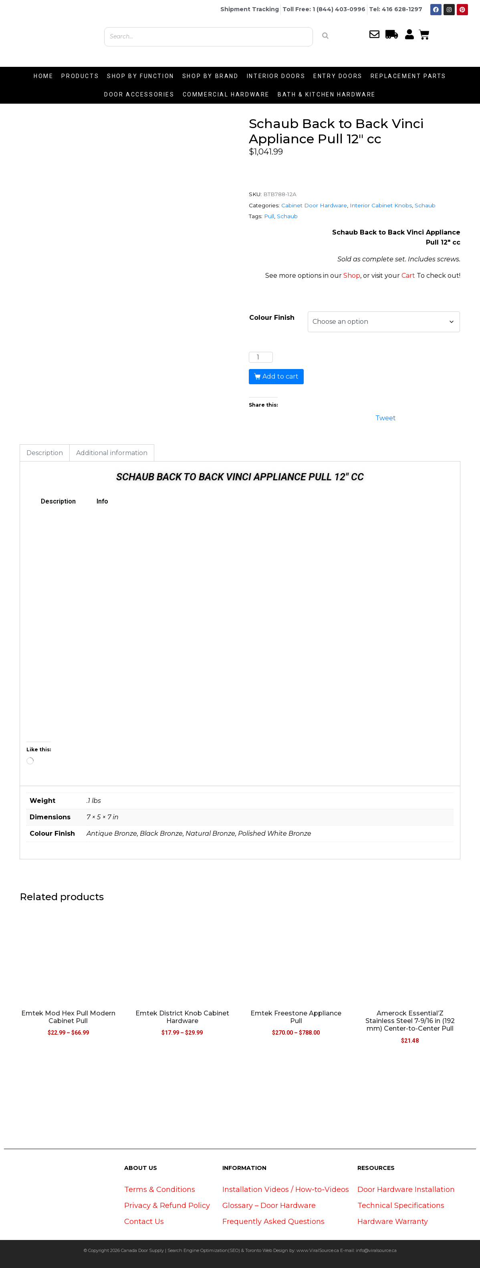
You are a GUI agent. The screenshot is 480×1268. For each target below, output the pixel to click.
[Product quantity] (261, 357)
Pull (269, 216)
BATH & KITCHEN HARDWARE (327, 94)
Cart (408, 275)
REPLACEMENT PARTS (408, 76)
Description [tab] (44, 453)
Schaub (425, 205)
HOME (43, 76)
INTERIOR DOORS (276, 76)
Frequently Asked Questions (273, 1221)
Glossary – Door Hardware (269, 1205)
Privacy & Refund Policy (167, 1205)
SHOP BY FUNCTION (140, 76)
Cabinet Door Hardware (314, 205)
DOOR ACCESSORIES (139, 94)
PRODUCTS (80, 76)
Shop (351, 275)
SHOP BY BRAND (210, 76)
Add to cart (280, 376)
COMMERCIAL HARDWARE (226, 94)
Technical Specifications (400, 1205)
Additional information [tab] (111, 453)
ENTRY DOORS (338, 76)
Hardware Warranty (392, 1221)
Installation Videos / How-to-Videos (285, 1189)
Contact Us (144, 1221)
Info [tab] (102, 501)
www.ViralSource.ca (317, 1250)
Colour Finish (271, 317)
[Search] (325, 36)
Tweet (385, 417)
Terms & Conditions (159, 1189)
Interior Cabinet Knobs (381, 205)
